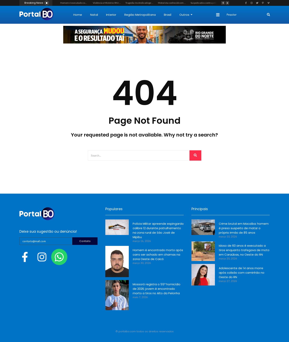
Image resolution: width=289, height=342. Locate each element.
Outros (185, 15)
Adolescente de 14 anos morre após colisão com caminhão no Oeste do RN (241, 272)
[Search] (246, 15)
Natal (94, 15)
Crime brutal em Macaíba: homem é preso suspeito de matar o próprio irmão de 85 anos (244, 228)
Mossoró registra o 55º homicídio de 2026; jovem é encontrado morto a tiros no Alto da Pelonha (156, 288)
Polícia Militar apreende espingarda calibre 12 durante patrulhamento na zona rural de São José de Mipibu (158, 230)
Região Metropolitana (140, 15)
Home (77, 15)
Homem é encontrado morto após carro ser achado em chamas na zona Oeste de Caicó (158, 254)
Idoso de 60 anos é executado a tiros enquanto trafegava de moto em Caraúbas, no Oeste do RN (244, 250)
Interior (111, 15)
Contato (85, 241)
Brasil (167, 15)
